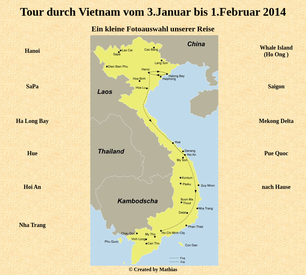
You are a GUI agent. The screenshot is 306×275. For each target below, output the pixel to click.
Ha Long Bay (32, 121)
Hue (32, 153)
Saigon (276, 86)
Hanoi (32, 51)
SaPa (32, 86)
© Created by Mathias (153, 269)
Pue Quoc (276, 153)
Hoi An (32, 187)
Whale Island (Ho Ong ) (276, 51)
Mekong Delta (276, 121)
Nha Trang (32, 225)
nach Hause (276, 187)
